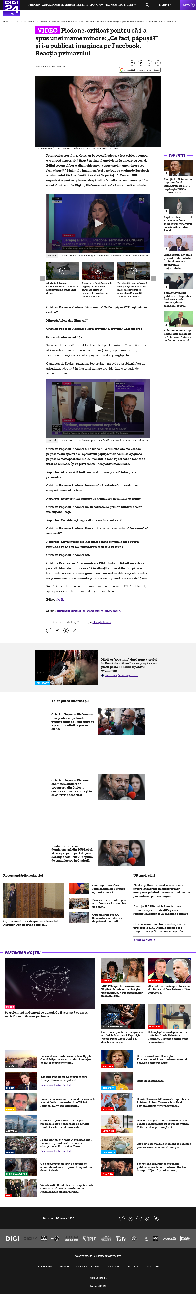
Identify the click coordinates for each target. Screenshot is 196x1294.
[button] (98, 223)
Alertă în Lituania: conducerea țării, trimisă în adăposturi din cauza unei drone (62, 288)
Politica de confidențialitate (107, 1256)
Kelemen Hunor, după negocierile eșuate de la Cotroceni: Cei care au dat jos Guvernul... (178, 335)
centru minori (113, 610)
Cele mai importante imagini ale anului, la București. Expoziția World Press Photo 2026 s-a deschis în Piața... (122, 1037)
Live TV (186, 5)
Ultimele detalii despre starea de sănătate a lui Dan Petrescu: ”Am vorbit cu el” (169, 989)
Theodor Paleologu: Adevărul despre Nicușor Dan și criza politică (63, 1078)
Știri (17, 21)
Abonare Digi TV (45, 1266)
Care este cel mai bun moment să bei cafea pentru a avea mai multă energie (164, 1145)
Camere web (132, 1266)
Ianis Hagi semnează (150, 1081)
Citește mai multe (143, 939)
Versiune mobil (98, 1277)
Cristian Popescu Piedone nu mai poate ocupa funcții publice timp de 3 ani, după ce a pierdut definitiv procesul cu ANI (72, 721)
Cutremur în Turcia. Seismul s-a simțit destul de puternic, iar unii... (108, 918)
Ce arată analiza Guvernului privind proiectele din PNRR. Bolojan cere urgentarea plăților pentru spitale (159, 927)
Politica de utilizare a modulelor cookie (79, 1266)
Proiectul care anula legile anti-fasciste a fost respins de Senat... (109, 903)
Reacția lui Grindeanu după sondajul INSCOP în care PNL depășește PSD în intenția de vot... (178, 185)
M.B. (60, 599)
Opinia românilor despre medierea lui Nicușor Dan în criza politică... (30, 923)
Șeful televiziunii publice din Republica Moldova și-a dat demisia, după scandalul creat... (178, 299)
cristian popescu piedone (71, 610)
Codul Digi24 (113, 1266)
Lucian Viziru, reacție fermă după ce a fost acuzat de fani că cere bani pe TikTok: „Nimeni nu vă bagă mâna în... (67, 1102)
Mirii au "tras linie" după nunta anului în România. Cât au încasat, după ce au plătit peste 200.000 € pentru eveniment (129, 664)
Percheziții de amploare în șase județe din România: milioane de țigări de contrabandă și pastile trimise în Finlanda (132, 289)
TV (101, 4)
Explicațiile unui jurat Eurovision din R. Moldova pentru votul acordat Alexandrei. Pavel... (178, 223)
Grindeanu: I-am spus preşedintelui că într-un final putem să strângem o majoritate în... (178, 261)
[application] (98, 223)
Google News (102, 622)
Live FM (164, 4)
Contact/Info (152, 1266)
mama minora (95, 610)
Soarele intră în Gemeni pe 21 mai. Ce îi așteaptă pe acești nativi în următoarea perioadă (46, 1014)
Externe (82, 4)
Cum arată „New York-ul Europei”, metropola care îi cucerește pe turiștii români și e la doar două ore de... (64, 1124)
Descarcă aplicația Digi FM (55, 1084)
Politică (34, 4)
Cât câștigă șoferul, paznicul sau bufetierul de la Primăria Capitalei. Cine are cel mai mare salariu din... (168, 1037)
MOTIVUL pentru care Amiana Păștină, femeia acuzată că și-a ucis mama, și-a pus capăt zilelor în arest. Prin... (122, 991)
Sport (94, 4)
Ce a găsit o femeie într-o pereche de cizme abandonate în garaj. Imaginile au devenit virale (66, 1167)
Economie (68, 4)
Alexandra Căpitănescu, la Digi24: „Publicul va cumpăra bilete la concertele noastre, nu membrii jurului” (97, 289)
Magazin (111, 4)
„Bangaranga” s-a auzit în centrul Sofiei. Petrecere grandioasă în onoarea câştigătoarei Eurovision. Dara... (66, 1143)
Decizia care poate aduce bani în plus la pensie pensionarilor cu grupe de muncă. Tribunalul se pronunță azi (163, 1124)
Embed (52, 255)
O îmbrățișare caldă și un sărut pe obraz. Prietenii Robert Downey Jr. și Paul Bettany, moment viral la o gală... (163, 1102)
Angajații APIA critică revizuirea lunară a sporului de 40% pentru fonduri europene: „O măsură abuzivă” (161, 910)
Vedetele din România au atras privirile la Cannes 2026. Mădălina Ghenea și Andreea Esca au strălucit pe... (67, 1188)
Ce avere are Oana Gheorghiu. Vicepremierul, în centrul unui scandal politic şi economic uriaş (162, 1059)
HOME (6, 21)
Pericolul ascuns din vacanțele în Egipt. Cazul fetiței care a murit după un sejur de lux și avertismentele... (65, 1059)
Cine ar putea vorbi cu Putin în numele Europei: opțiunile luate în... (108, 889)
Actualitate (51, 4)
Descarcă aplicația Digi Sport (121, 675)
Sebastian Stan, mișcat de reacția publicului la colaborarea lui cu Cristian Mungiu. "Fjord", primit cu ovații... (162, 1167)
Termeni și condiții (83, 1256)
